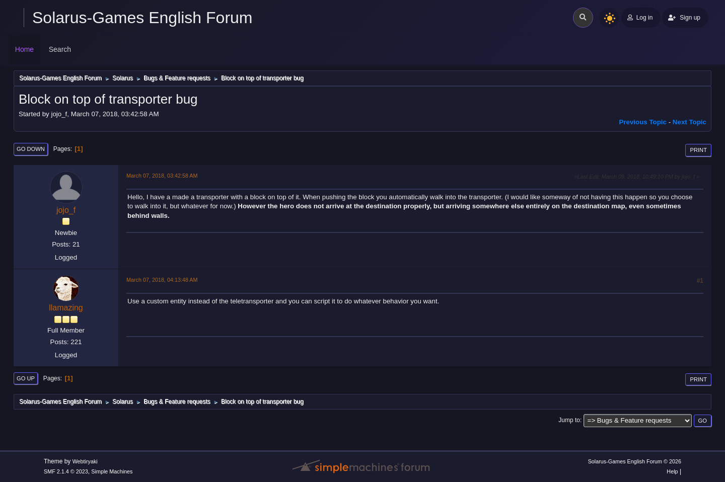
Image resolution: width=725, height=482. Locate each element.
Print (698, 150)
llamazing (66, 307)
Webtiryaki (85, 461)
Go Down (31, 149)
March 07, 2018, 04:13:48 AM (161, 280)
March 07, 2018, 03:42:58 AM (161, 176)
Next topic (689, 122)
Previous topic (643, 122)
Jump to (569, 420)
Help (672, 471)
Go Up (26, 378)
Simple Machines (111, 471)
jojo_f (66, 210)
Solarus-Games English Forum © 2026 (634, 461)
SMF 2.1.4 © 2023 (66, 471)
